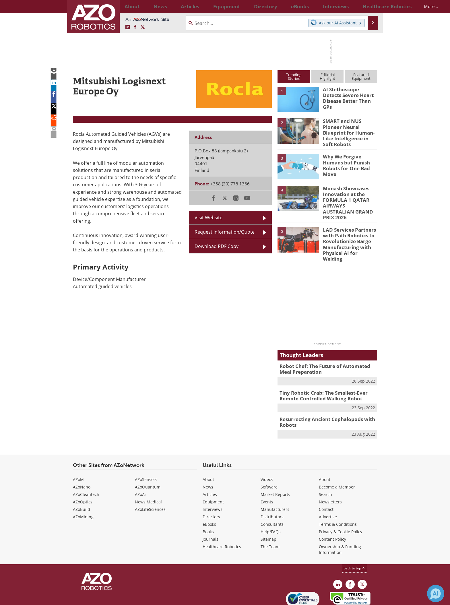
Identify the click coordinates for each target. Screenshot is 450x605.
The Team (270, 521)
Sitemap (268, 513)
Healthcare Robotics (222, 521)
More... (371, 6)
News (208, 461)
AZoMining (83, 491)
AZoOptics (82, 476)
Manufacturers (275, 483)
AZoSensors (146, 454)
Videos (267, 454)
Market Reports (275, 469)
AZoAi (140, 469)
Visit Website (208, 217)
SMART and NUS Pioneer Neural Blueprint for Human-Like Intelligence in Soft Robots (349, 128)
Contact (326, 483)
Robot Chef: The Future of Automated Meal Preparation (326, 346)
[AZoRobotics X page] (142, 27)
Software (269, 461)
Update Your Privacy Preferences (116, 597)
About (208, 454)
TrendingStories (293, 76)
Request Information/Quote (225, 232)
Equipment (213, 476)
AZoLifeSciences (150, 483)
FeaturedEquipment (361, 76)
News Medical (148, 476)
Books (208, 506)
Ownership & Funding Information (340, 524)
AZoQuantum (147, 461)
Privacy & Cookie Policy (340, 506)
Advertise (328, 491)
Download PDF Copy (216, 246)
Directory (211, 491)
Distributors (272, 491)
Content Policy (332, 513)
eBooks (209, 498)
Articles (210, 469)
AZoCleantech (86, 469)
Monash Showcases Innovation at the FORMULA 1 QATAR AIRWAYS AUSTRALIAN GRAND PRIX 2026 (346, 194)
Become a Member (337, 461)
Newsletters (330, 476)
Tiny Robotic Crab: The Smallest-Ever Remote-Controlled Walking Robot (319, 372)
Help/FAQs (271, 506)
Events (267, 476)
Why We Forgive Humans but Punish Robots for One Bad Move (350, 158)
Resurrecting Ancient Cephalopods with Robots (323, 397)
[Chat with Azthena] (435, 593)
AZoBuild (81, 483)
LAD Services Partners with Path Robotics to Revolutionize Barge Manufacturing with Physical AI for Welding (348, 227)
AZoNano (81, 461)
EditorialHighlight (327, 76)
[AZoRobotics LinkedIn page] (127, 27)
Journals (210, 513)
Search (325, 469)
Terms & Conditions (338, 498)
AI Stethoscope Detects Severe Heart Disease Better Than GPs (348, 94)
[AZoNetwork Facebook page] (135, 27)
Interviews (212, 483)
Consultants (272, 498)
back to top (354, 542)
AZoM (78, 454)
